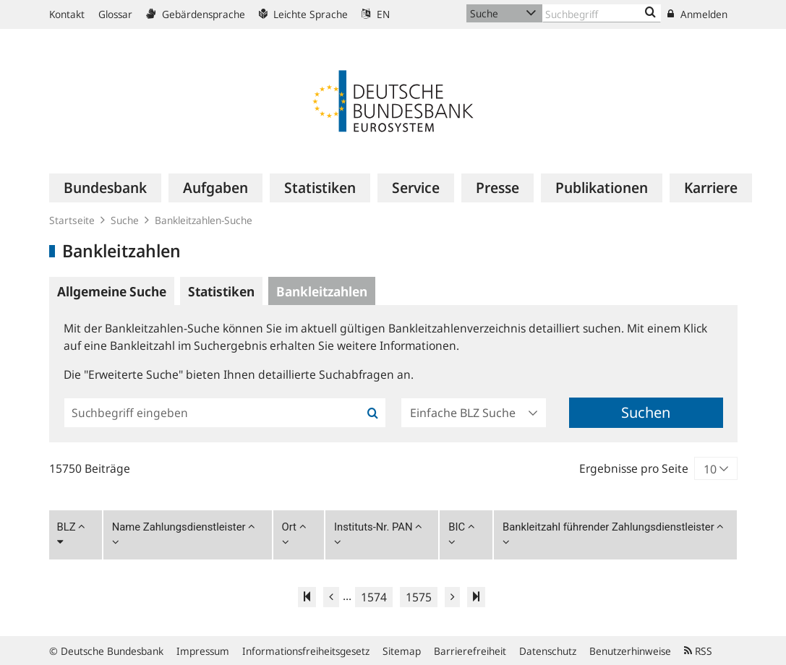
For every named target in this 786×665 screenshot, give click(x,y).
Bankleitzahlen (321, 291)
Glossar (115, 14)
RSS (698, 651)
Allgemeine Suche (111, 291)
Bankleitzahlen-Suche (203, 220)
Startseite (72, 220)
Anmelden (697, 14)
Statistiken (221, 291)
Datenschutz (547, 651)
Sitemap (402, 651)
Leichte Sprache (303, 14)
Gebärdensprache (195, 14)
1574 (374, 597)
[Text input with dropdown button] (602, 13)
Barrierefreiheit (470, 651)
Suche (125, 220)
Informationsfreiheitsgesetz (305, 651)
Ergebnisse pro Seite (633, 468)
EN (376, 14)
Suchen (645, 412)
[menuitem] (105, 187)
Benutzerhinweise (630, 651)
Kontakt (67, 14)
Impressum (202, 651)
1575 (419, 597)
